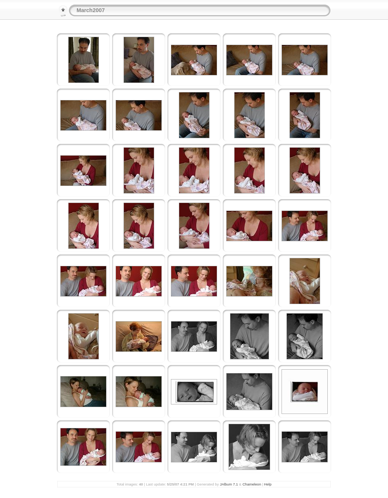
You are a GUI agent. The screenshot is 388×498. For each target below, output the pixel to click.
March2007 (91, 10)
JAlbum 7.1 (229, 484)
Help (268, 484)
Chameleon (251, 484)
